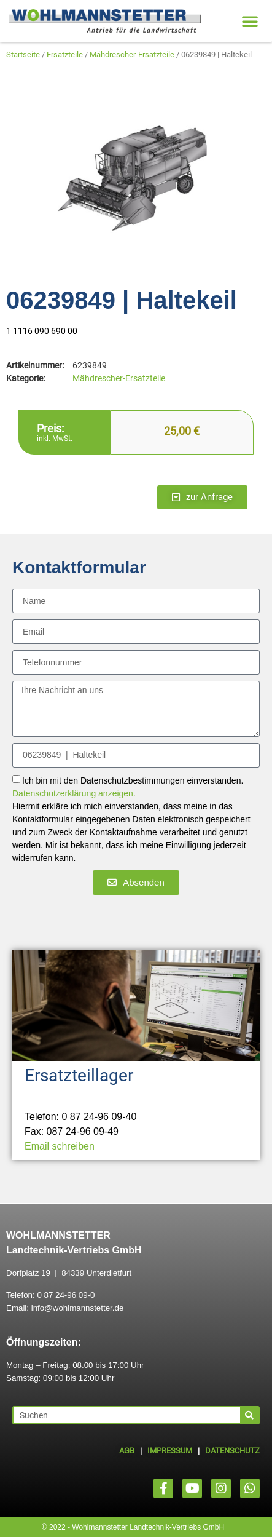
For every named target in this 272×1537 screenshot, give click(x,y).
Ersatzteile (65, 54)
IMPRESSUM (169, 1450)
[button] (250, 21)
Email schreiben (60, 1146)
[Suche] (249, 1415)
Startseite (23, 54)
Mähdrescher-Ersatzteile (132, 54)
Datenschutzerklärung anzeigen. (74, 793)
